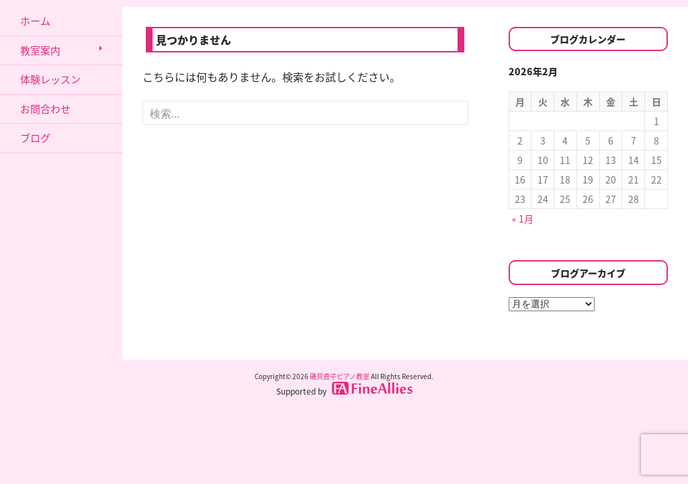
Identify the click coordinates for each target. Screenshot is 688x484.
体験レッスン (50, 79)
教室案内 (40, 50)
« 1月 (522, 218)
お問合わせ (45, 109)
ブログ (35, 137)
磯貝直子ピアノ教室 (340, 376)
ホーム (35, 20)
